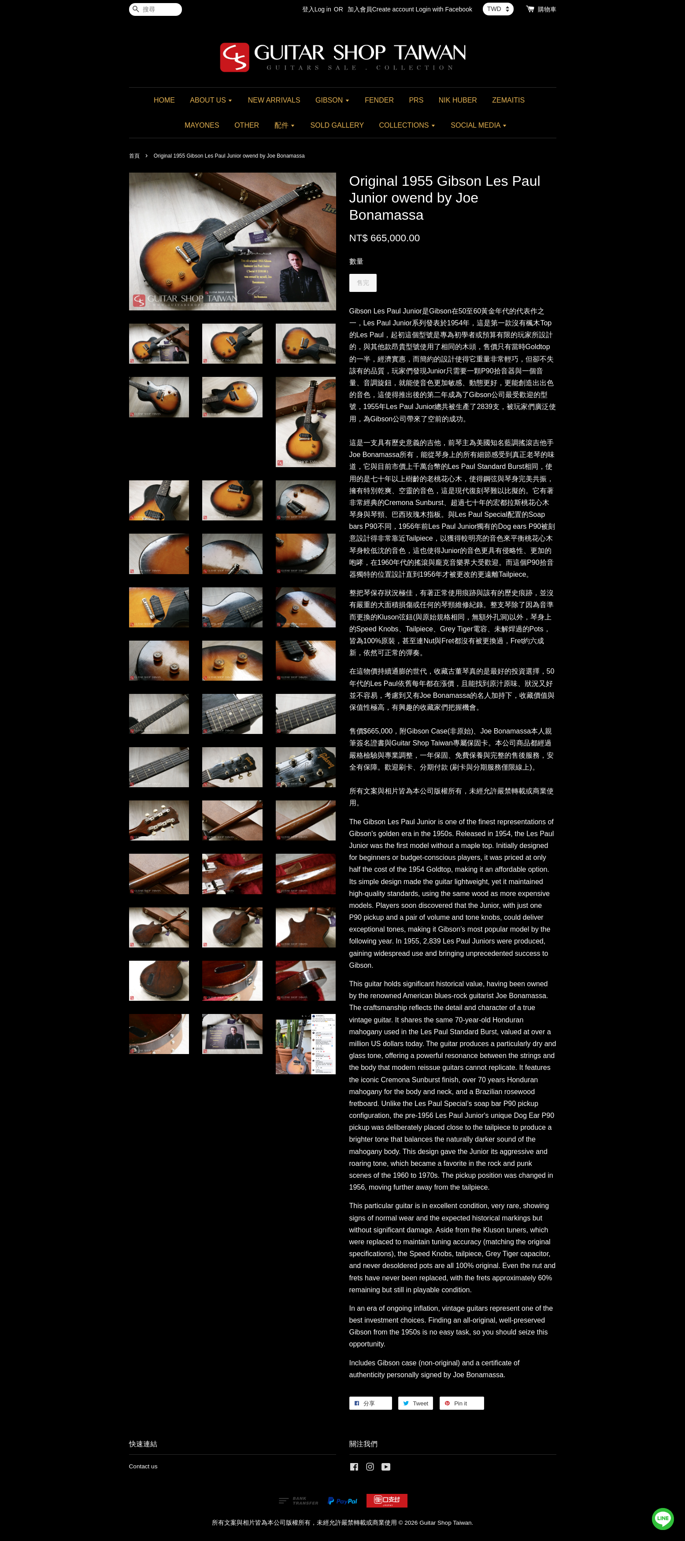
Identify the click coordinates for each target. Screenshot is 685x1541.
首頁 (134, 156)
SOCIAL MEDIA (479, 125)
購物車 (547, 9)
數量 (356, 261)
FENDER (379, 100)
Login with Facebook (444, 9)
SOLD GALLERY (337, 125)
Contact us (143, 1466)
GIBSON (332, 100)
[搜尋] (155, 9)
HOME (164, 100)
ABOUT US (211, 100)
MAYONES (202, 125)
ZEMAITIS (508, 100)
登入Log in (316, 9)
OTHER (246, 125)
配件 (284, 125)
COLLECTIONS (407, 125)
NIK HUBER (458, 100)
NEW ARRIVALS (274, 100)
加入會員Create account (381, 9)
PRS (416, 100)
